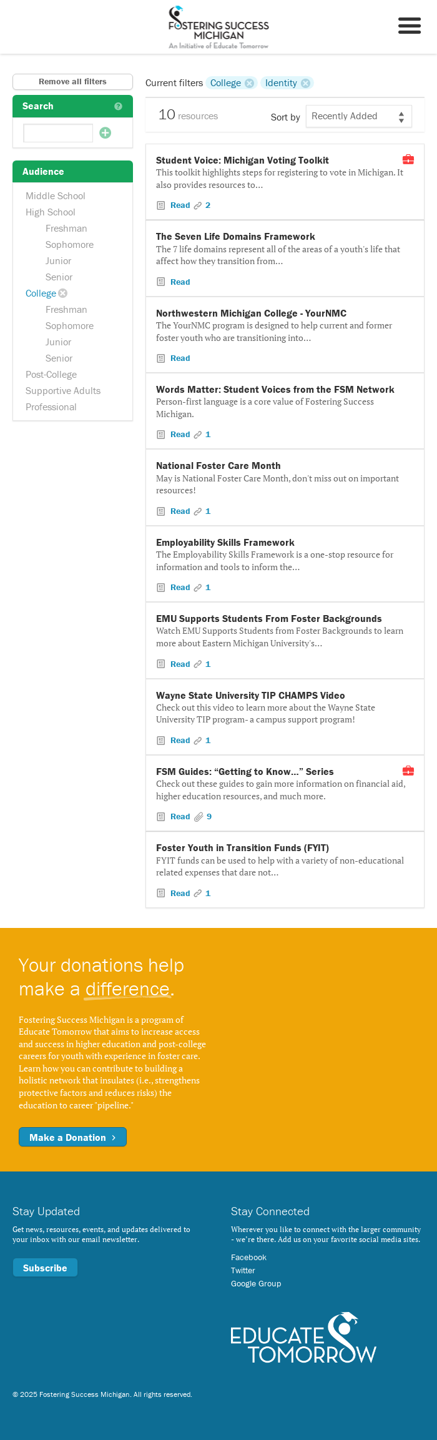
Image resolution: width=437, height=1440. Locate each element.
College (41, 293)
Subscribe (45, 1267)
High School (51, 211)
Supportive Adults (63, 390)
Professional (51, 406)
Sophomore (70, 244)
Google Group (256, 1283)
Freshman (66, 228)
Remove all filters (73, 81)
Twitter (243, 1270)
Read (180, 204)
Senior (59, 276)
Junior (58, 260)
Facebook (249, 1257)
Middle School (56, 195)
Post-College (51, 374)
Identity (281, 82)
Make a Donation (72, 1137)
